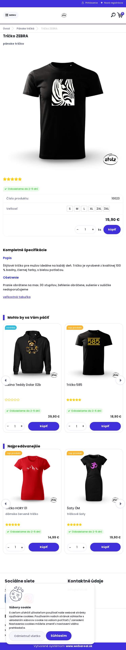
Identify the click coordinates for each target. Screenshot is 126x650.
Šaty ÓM (73, 508)
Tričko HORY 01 (16, 508)
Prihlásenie (91, 2)
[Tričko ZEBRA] (63, 111)
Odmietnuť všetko (27, 636)
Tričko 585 (74, 385)
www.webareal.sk (79, 646)
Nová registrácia (113, 2)
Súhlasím (59, 635)
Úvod (6, 28)
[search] (113, 15)
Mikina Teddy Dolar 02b (23, 385)
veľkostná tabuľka (17, 297)
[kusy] (85, 229)
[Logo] (64, 15)
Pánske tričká (25, 28)
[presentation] (6, 380)
